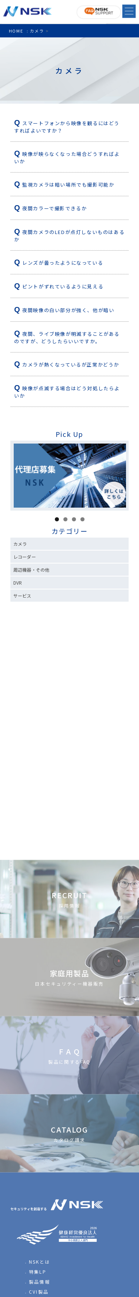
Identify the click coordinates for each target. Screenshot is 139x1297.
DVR (17, 582)
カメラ (20, 544)
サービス (22, 595)
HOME (16, 31)
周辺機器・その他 (31, 569)
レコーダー (24, 557)
